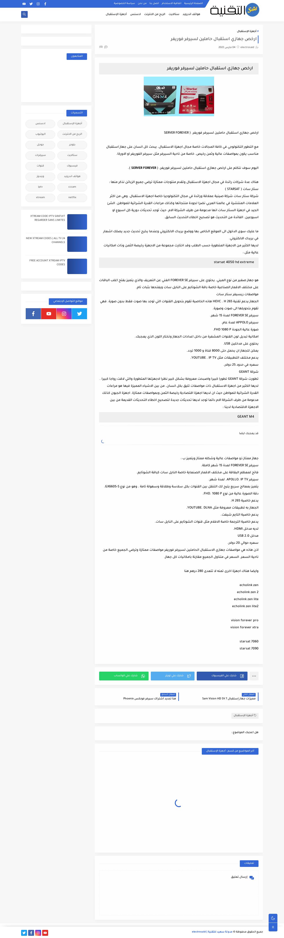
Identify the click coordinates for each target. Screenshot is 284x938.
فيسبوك (72, 166)
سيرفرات (40, 155)
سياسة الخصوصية (124, 3)
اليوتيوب (40, 134)
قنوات (40, 166)
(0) (103, 47)
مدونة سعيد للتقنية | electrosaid (212, 932)
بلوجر (72, 145)
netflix (72, 197)
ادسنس (135, 14)
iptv (40, 187)
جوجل (40, 145)
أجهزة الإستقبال (116, 14)
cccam (72, 187)
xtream (40, 197)
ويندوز (40, 176)
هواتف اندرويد (191, 14)
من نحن (142, 3)
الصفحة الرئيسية (193, 3)
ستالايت (174, 14)
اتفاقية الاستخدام (171, 3)
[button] (222, 676)
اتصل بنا (154, 3)
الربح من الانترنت (154, 14)
